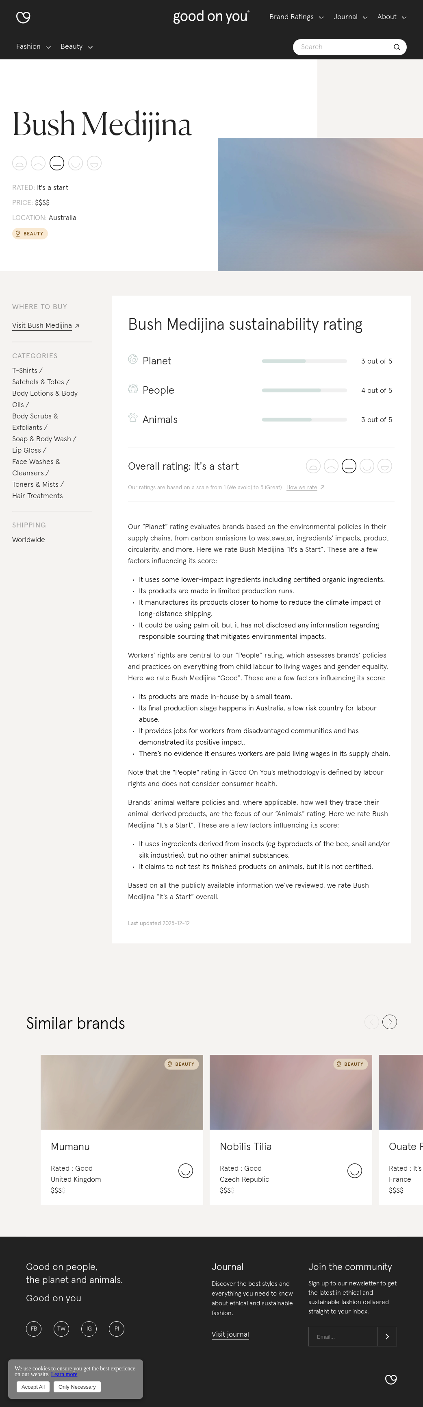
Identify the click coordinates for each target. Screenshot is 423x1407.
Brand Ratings (291, 17)
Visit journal (230, 1334)
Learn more (64, 1374)
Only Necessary (77, 1387)
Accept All (33, 1387)
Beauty (71, 46)
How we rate (301, 487)
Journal (346, 17)
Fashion (28, 46)
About (387, 17)
